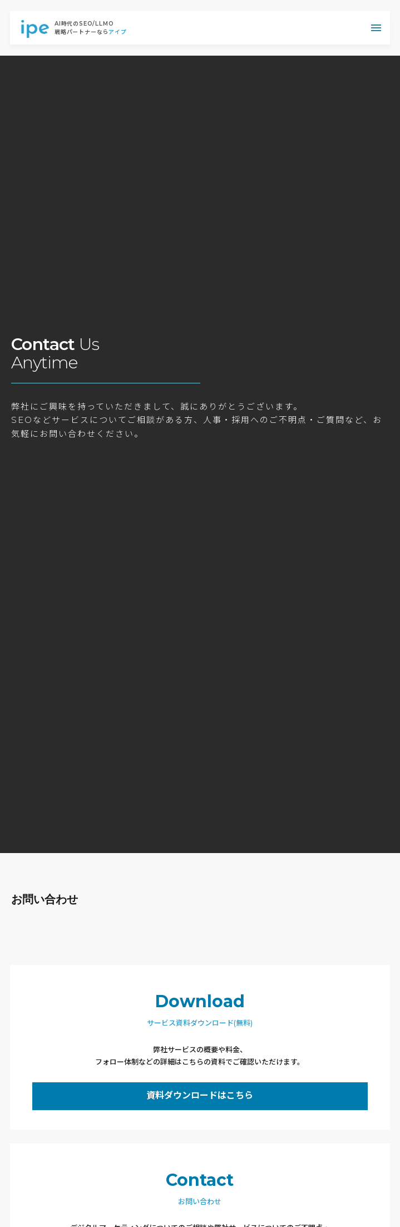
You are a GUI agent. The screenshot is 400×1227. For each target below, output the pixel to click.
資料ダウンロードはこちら (199, 1095)
